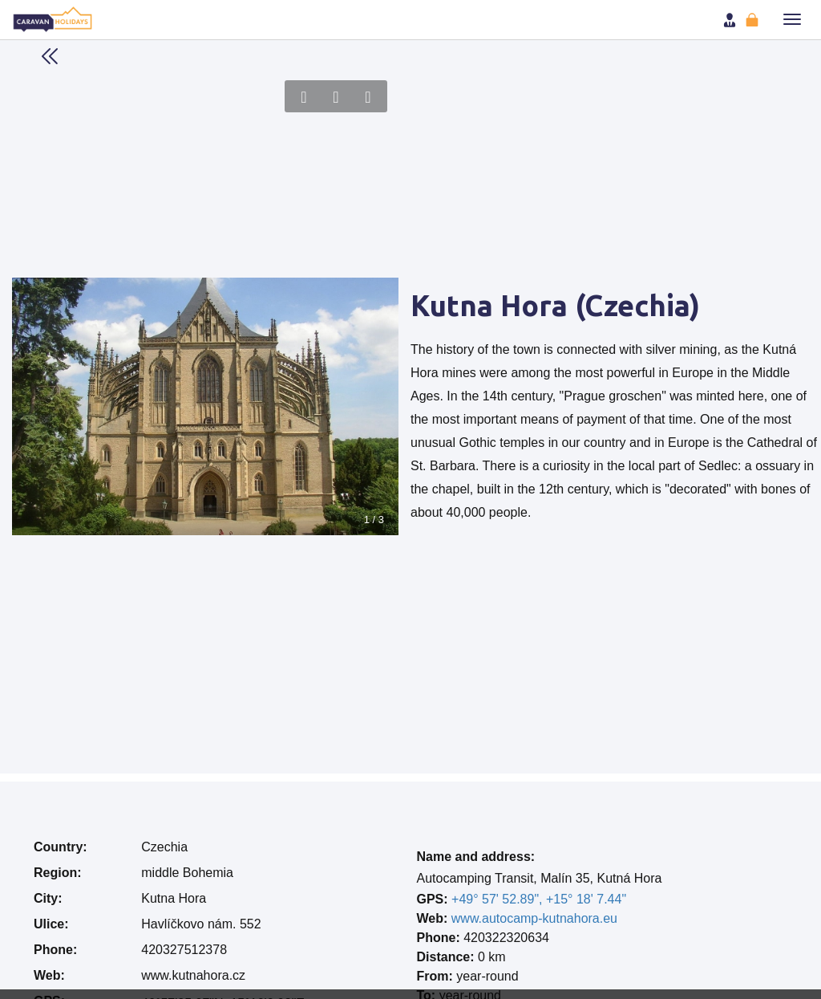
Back (50, 56)
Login (731, 20)
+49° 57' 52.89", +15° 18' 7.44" (538, 899)
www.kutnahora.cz (193, 975)
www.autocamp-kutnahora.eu (534, 918)
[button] (792, 19)
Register (753, 20)
